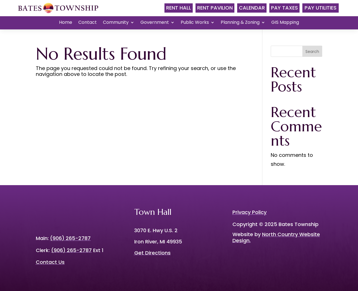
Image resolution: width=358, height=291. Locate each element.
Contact (87, 22)
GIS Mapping (285, 22)
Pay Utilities (320, 7)
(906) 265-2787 (71, 250)
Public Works (195, 22)
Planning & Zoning (240, 22)
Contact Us (50, 262)
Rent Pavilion (215, 7)
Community (116, 22)
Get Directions (152, 252)
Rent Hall (178, 7)
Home (65, 22)
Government (154, 22)
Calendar (252, 7)
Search (312, 51)
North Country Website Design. (276, 237)
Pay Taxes (284, 7)
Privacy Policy (249, 212)
